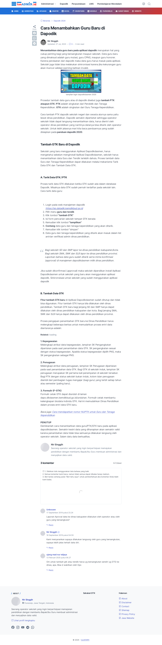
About (123, 598)
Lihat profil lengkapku (23, 620)
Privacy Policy (127, 614)
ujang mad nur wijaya (56, 554)
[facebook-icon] (12, 627)
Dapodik (64, 4)
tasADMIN (85, 640)
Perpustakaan (78, 4)
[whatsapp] (34, 38)
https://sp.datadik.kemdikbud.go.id (64, 208)
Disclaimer (125, 602)
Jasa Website (126, 618)
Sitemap (124, 610)
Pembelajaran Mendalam (109, 4)
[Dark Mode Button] (143, 3)
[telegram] (34, 43)
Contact (124, 606)
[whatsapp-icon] (32, 627)
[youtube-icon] (22, 627)
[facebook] (34, 33)
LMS (91, 4)
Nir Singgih (51, 532)
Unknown (51, 509)
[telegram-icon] (27, 627)
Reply (50, 525)
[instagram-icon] (17, 627)
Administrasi (47, 4)
